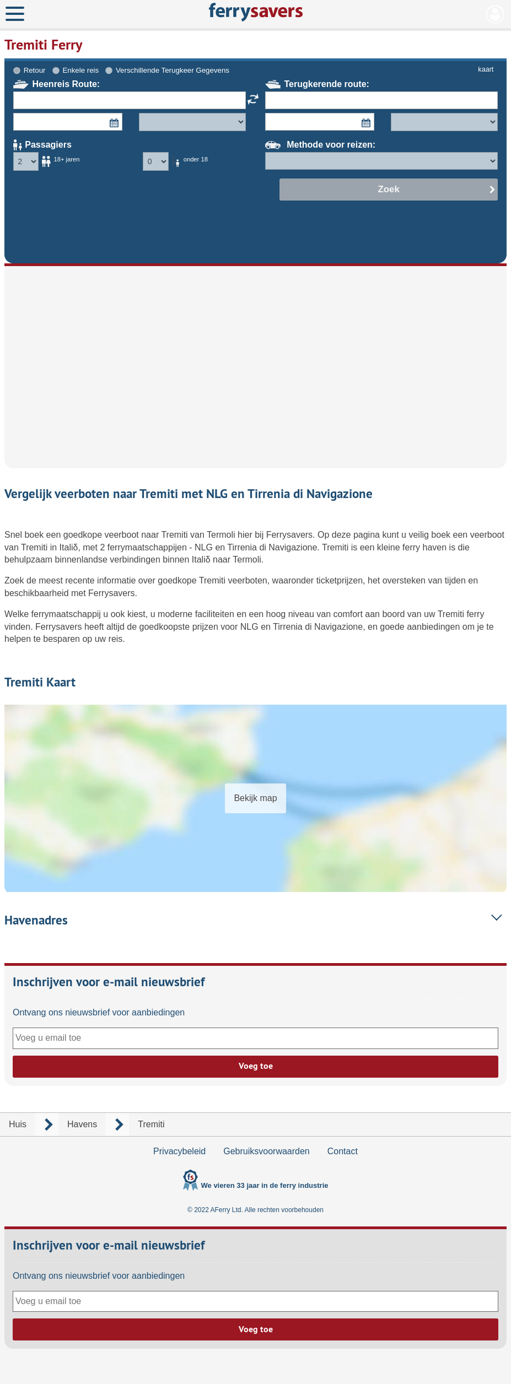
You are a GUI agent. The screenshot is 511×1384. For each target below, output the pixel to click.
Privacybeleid (179, 1151)
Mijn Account (495, 14)
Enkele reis (80, 70)
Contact (342, 1151)
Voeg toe (256, 1066)
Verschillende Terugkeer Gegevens (172, 70)
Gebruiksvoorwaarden (266, 1151)
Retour (35, 70)
